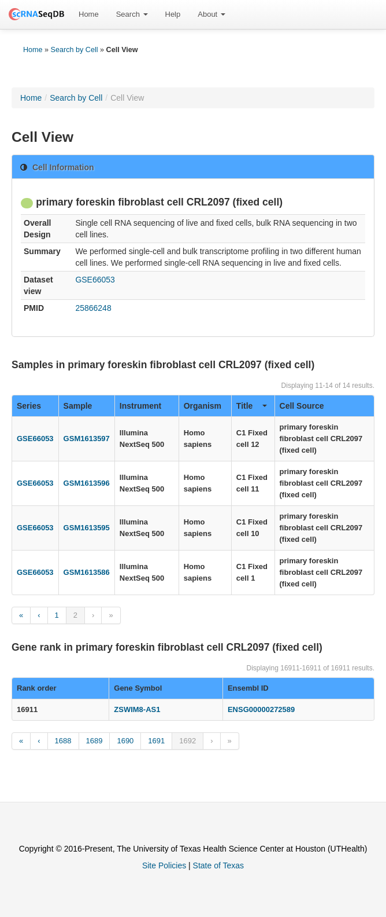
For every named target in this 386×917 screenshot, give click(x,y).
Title (251, 405)
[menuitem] (88, 14)
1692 (187, 740)
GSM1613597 (87, 438)
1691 (156, 740)
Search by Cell (74, 50)
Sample (78, 405)
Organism (202, 405)
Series (29, 405)
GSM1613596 (87, 483)
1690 (125, 740)
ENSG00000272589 (261, 709)
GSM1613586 (87, 572)
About (211, 14)
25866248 (93, 308)
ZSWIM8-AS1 (137, 709)
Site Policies (164, 865)
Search (132, 14)
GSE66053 (95, 279)
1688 (63, 740)
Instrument (140, 405)
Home (89, 14)
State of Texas (218, 865)
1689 (94, 740)
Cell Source (302, 405)
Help (173, 14)
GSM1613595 (87, 527)
